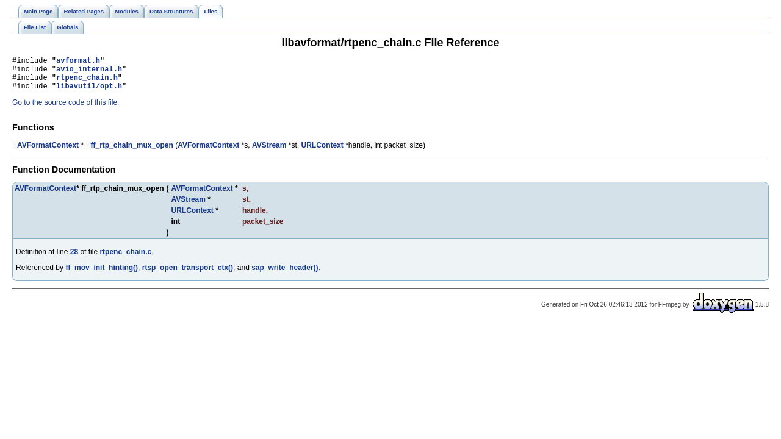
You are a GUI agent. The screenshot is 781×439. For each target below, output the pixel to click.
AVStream (269, 152)
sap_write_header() (284, 275)
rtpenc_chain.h (87, 82)
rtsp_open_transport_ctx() (187, 275)
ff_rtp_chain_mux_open (131, 152)
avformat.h (78, 62)
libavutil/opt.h (89, 93)
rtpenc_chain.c (125, 259)
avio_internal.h (89, 72)
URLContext (322, 152)
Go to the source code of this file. (65, 109)
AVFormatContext (48, 152)
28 (74, 259)
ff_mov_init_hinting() (101, 275)
